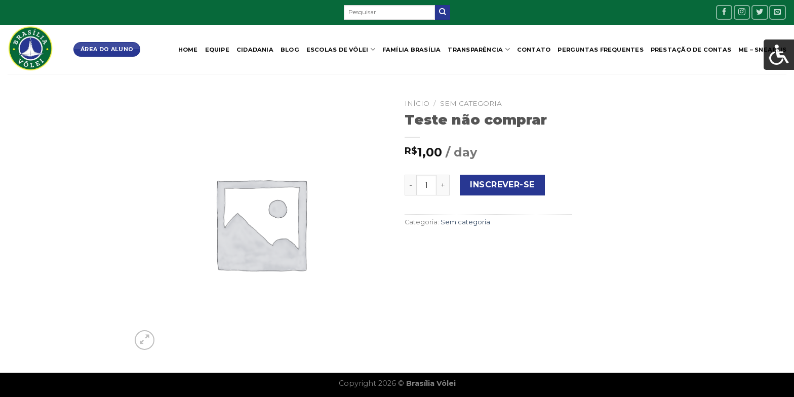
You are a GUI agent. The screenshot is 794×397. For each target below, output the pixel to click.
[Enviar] (442, 12)
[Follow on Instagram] (742, 12)
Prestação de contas (691, 49)
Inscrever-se (502, 184)
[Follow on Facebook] (724, 12)
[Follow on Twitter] (759, 12)
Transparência (478, 49)
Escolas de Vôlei (340, 49)
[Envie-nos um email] (777, 12)
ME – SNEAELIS (762, 49)
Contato (534, 49)
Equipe (217, 49)
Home (188, 49)
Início (417, 103)
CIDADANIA (254, 49)
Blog (290, 49)
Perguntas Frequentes (600, 49)
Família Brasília (411, 49)
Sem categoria (471, 103)
